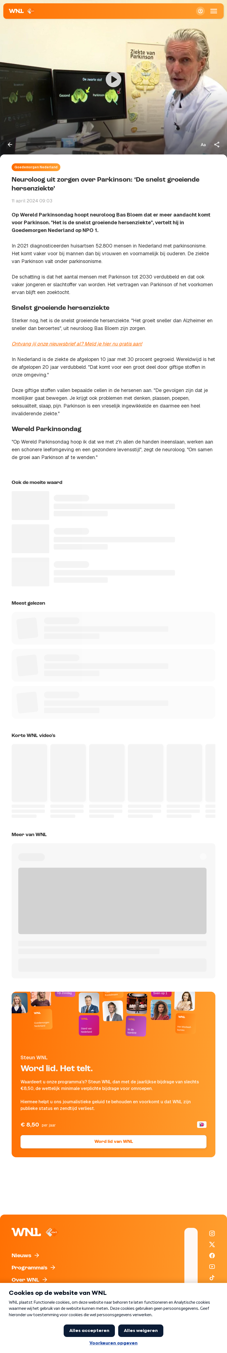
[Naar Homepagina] (22, 11)
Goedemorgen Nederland (36, 167)
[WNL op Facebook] (212, 1255)
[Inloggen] (200, 11)
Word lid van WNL (113, 1142)
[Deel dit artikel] (217, 144)
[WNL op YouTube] (212, 1266)
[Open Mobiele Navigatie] (213, 11)
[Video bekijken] (113, 79)
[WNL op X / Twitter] (212, 1244)
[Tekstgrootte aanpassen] (203, 144)
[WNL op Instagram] (212, 1233)
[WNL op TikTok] (212, 1277)
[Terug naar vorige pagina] (10, 144)
